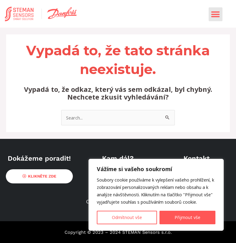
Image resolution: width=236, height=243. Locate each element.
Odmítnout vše (127, 217)
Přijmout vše (187, 217)
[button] (215, 14)
